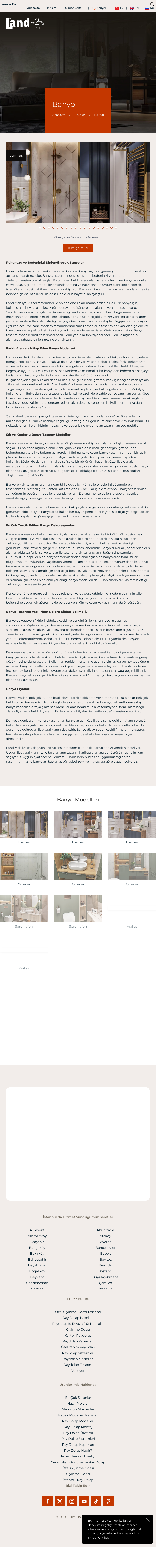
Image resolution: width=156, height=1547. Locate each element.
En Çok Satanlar (78, 1398)
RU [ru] (149, 8)
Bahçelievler (105, 1248)
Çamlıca (105, 1283)
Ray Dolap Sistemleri (78, 1439)
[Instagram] (73, 1501)
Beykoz (106, 1259)
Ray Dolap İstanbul (78, 1318)
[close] (148, 1519)
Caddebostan (37, 1283)
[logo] (17, 23)
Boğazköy (37, 1271)
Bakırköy (37, 1254)
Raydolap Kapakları (78, 1341)
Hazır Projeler (78, 1403)
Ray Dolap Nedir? (78, 1450)
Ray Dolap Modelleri (78, 1421)
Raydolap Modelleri (78, 1359)
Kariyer (99, 8)
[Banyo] (78, 182)
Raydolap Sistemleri (78, 1353)
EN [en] (134, 8)
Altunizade (105, 1230)
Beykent (37, 1277)
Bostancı (105, 1271)
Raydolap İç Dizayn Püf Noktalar (78, 1324)
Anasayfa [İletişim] (33, 8)
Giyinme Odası (78, 1329)
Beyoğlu (105, 1265)
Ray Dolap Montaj (78, 1427)
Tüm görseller (78, 248)
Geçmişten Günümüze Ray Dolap (78, 1462)
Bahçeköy (37, 1248)
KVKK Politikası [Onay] (99, 1538)
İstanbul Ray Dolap (78, 1480)
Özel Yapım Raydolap (78, 1347)
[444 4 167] (8, 4)
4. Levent (37, 1230)
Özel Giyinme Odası (78, 1468)
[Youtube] (85, 1501)
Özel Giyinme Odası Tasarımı (78, 1312)
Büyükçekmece (105, 1277)
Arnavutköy (37, 1236)
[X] (61, 1501)
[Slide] (40, 228)
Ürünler (79, 115)
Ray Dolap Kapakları (78, 1445)
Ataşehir (37, 1242)
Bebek (105, 1254)
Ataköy (105, 1236)
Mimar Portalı (74, 8)
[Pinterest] (108, 1501)
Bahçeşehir (37, 1259)
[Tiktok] (97, 1501)
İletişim (51, 8)
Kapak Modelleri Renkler (78, 1415)
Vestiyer (78, 1371)
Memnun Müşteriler (78, 1409)
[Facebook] (48, 1501)
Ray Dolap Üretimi (78, 1433)
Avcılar (105, 1242)
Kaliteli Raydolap (78, 1335)
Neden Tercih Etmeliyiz (78, 1456)
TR (119, 8)
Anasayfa (58, 115)
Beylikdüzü (37, 1265)
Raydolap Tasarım (78, 1365)
